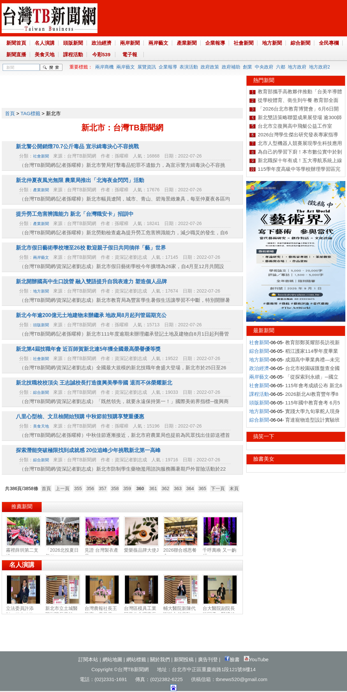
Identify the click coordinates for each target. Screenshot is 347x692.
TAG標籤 (30, 113)
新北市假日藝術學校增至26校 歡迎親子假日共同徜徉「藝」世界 (91, 248)
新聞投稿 (184, 659)
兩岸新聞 (130, 43)
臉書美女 (263, 459)
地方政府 (297, 66)
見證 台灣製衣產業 (102, 550)
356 (90, 488)
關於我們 (160, 659)
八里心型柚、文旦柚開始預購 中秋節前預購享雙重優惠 (80, 416)
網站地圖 (112, 659)
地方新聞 (272, 43)
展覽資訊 (146, 66)
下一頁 (218, 488)
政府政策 (210, 66)
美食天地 (45, 54)
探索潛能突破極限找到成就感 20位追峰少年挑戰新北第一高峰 (88, 450)
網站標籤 (136, 659)
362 (165, 488)
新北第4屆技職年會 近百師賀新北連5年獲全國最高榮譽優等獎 (88, 349)
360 (140, 488)
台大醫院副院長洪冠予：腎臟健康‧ (220, 611)
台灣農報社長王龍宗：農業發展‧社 (102, 611)
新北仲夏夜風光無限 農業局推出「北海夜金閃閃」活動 (80, 180)
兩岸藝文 (158, 43)
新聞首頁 (16, 43)
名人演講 (45, 43)
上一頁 (62, 488)
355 (78, 488)
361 (153, 488)
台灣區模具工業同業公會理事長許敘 (141, 611)
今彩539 (101, 54)
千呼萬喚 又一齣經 (220, 550)
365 (202, 488)
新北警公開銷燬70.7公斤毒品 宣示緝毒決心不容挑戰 (77, 146)
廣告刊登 (208, 659)
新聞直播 (16, 54)
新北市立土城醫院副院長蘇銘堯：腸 (62, 611)
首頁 (10, 113)
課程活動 (73, 54)
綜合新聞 (300, 43)
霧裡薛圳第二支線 (23, 550)
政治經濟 (101, 43)
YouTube (256, 659)
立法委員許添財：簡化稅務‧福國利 (23, 611)
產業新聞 (187, 43)
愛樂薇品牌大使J (141, 547)
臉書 (232, 659)
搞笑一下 (263, 436)
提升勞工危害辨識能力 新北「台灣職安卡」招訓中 (75, 214)
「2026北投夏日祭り (62, 550)
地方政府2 (319, 66)
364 (190, 488)
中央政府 (264, 66)
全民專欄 (329, 43)
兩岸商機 (104, 66)
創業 (247, 66)
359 (127, 488)
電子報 (129, 54)
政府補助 (231, 66)
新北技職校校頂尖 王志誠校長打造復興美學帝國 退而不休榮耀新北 (94, 383)
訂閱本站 (88, 659)
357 (102, 488)
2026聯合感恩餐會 (180, 550)
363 (177, 488)
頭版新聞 (73, 43)
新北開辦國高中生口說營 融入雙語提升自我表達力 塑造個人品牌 (91, 281)
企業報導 (215, 43)
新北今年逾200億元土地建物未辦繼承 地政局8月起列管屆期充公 (91, 315)
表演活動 (188, 66)
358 (115, 488)
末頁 (234, 488)
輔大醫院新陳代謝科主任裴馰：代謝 (180, 611)
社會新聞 (243, 43)
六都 (280, 66)
